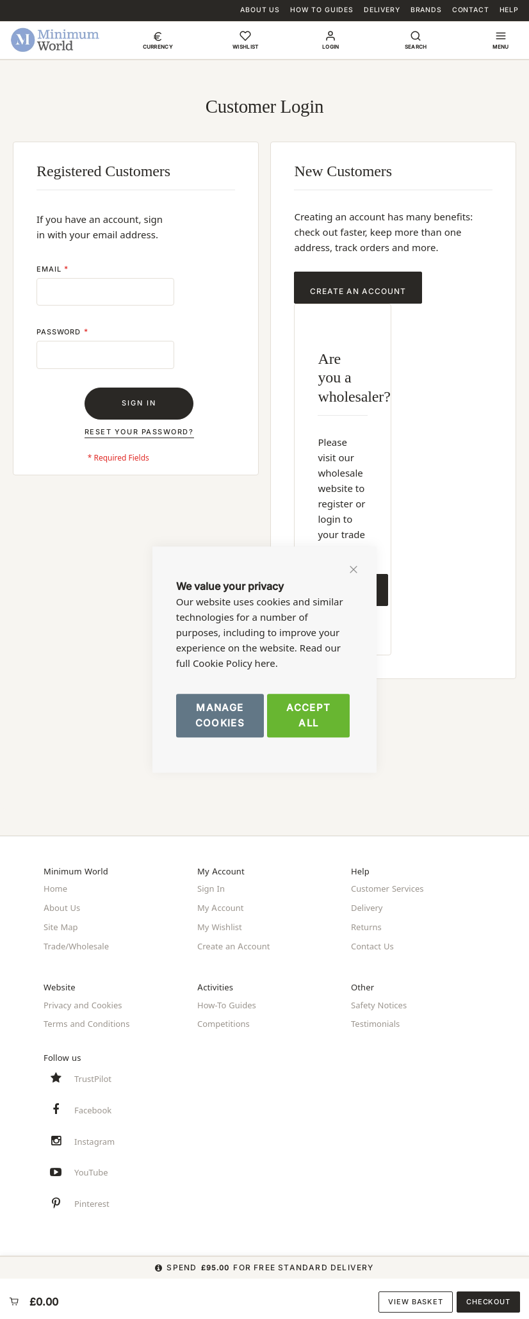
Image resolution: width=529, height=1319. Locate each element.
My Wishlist (219, 925)
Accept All (308, 715)
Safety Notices (379, 1000)
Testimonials (375, 1018)
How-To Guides (226, 1000)
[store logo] (55, 40)
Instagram (94, 1138)
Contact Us (372, 943)
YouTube (91, 1170)
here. (266, 663)
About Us (260, 10)
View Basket (415, 1301)
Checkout (488, 1301)
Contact (470, 10)
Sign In (211, 889)
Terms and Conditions (86, 1018)
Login (330, 46)
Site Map (61, 925)
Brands (426, 10)
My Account (220, 907)
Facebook (92, 1105)
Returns (366, 925)
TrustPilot (92, 1072)
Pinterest (92, 1203)
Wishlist (245, 46)
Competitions (223, 1018)
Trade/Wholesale (76, 943)
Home (55, 889)
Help (509, 10)
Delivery (382, 10)
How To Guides (322, 10)
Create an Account (233, 943)
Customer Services (387, 889)
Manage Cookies (220, 715)
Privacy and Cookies (83, 1000)
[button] (158, 39)
